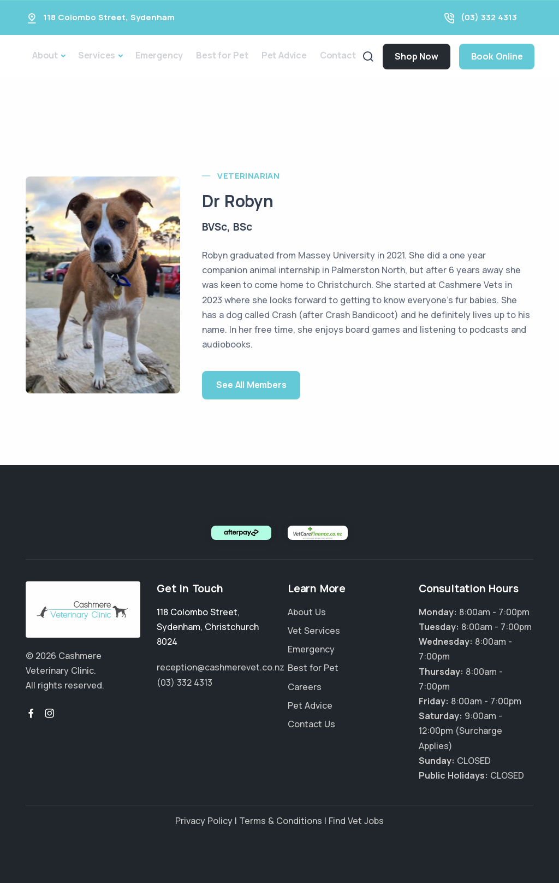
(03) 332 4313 (489, 17)
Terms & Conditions (280, 821)
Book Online (497, 56)
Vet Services (314, 631)
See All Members (251, 385)
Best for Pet (222, 55)
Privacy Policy (204, 821)
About (45, 55)
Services (96, 55)
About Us (307, 612)
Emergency (159, 55)
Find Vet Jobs (356, 821)
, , (208, 626)
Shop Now (416, 56)
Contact (338, 55)
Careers (305, 687)
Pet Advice (284, 55)
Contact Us (311, 724)
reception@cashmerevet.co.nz (220, 667)
